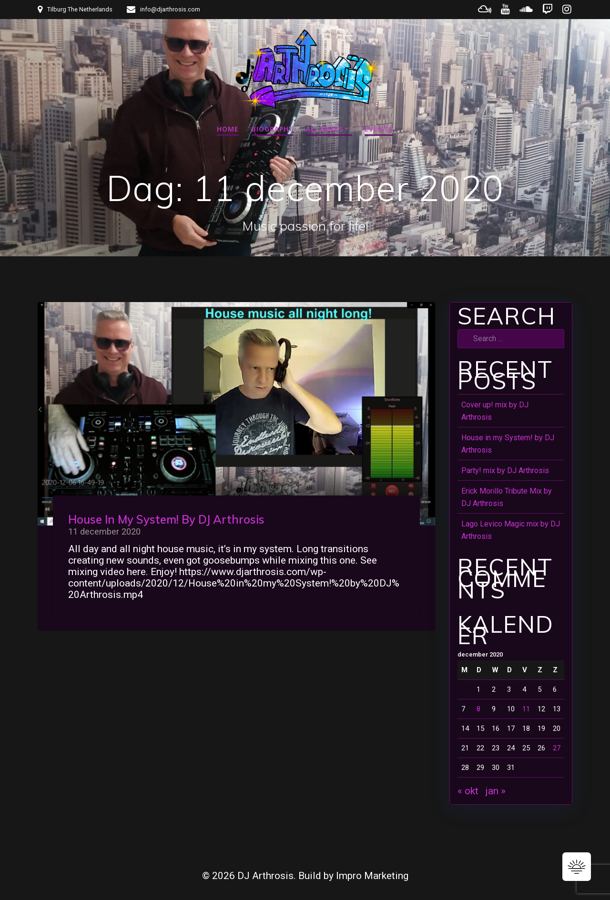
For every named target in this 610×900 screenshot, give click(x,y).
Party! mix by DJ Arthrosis (505, 470)
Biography (272, 128)
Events (379, 128)
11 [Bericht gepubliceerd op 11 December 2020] (526, 709)
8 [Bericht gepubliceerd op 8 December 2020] (478, 709)
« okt (468, 791)
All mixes (324, 128)
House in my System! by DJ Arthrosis (166, 519)
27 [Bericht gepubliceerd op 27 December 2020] (556, 748)
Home (228, 128)
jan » (496, 791)
